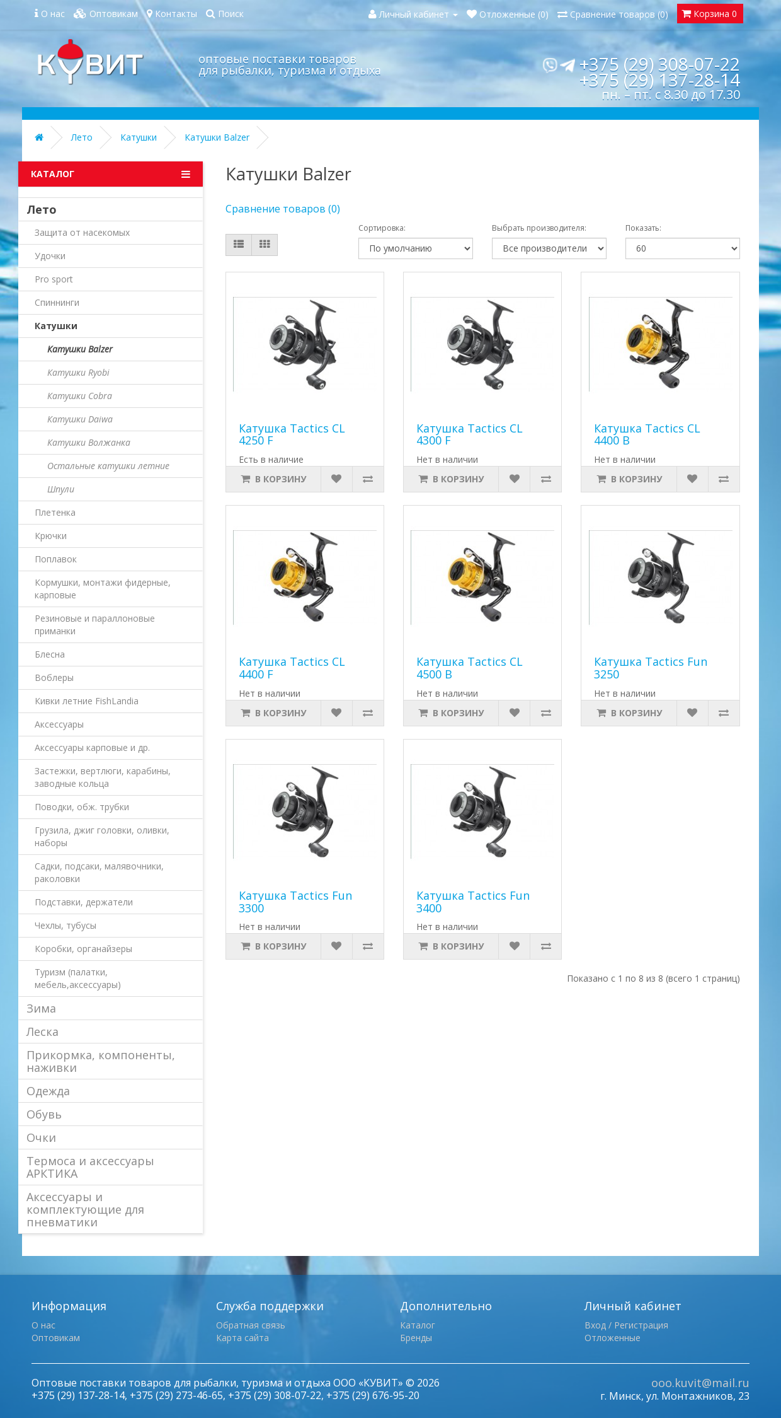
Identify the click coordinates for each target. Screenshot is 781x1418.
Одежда (48, 1090)
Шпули (60, 489)
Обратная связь (250, 1325)
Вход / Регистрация (626, 1325)
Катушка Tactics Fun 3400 (473, 901)
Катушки (138, 137)
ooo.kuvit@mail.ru (700, 1382)
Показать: (643, 228)
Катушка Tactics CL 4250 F (292, 434)
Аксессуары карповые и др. (92, 747)
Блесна (50, 654)
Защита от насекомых (82, 232)
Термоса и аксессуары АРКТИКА (90, 1167)
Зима (41, 1008)
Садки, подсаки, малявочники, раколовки (99, 872)
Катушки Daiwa (80, 419)
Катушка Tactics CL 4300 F (469, 434)
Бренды (416, 1338)
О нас (43, 1325)
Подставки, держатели (84, 902)
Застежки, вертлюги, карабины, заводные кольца (103, 777)
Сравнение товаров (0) (282, 209)
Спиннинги (57, 302)
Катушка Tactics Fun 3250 (650, 668)
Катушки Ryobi (78, 372)
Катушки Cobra (79, 396)
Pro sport (54, 279)
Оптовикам (55, 1338)
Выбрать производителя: (539, 228)
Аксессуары (59, 724)
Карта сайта (242, 1338)
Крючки (51, 536)
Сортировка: (382, 228)
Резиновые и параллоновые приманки (95, 624)
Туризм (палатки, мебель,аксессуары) (78, 978)
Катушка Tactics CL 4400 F (292, 668)
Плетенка (55, 512)
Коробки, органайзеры (83, 949)
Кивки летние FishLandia (87, 701)
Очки (41, 1137)
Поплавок (56, 559)
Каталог (417, 1325)
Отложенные (612, 1338)
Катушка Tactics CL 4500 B (469, 668)
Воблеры (54, 677)
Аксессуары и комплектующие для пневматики (85, 1209)
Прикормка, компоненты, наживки (100, 1061)
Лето (82, 137)
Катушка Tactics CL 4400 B (647, 434)
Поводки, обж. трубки (82, 807)
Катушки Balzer (217, 137)
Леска (42, 1031)
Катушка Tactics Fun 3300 (295, 901)
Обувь (44, 1114)
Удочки (50, 256)
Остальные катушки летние (108, 466)
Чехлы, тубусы (65, 925)
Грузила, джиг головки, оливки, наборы (102, 836)
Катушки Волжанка (88, 442)
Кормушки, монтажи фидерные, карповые (103, 588)
